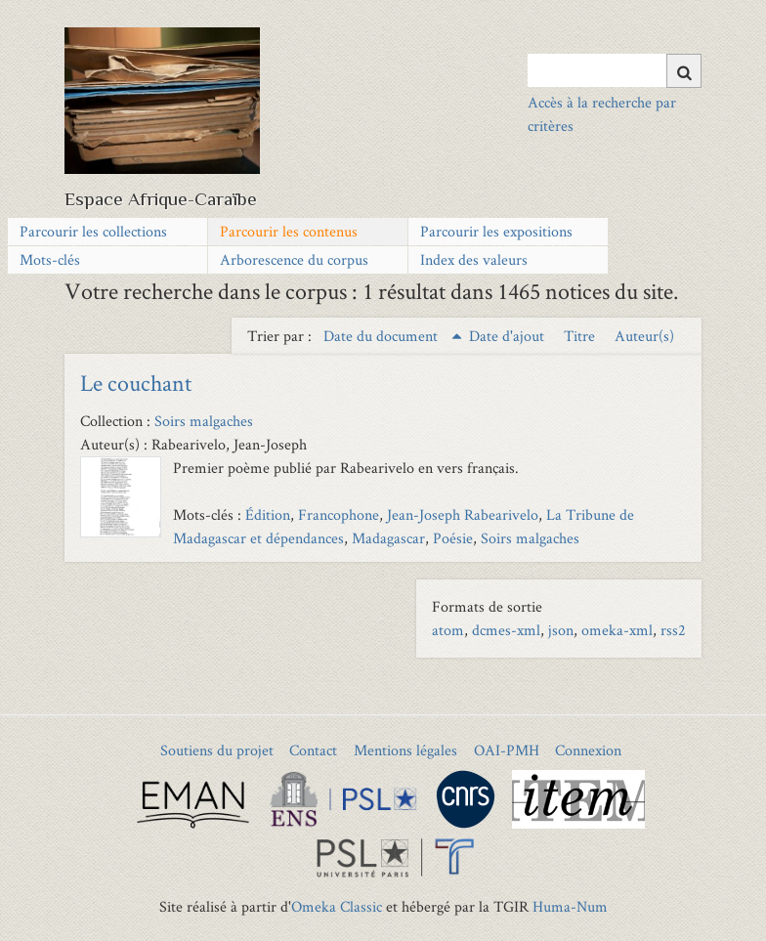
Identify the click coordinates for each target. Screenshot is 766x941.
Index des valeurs (474, 259)
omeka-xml (617, 630)
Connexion (588, 750)
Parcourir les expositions (496, 231)
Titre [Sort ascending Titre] (581, 335)
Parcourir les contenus (289, 231)
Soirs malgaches (203, 420)
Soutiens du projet (217, 750)
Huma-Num (570, 906)
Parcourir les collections (93, 231)
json (561, 630)
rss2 (673, 630)
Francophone (338, 514)
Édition (267, 514)
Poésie (453, 538)
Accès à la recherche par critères (602, 114)
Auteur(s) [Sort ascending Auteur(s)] (644, 335)
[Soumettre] (684, 71)
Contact (313, 750)
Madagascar (388, 538)
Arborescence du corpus (294, 259)
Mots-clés (50, 259)
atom (448, 630)
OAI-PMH (506, 750)
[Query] (614, 70)
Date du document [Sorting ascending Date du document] (382, 335)
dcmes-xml (506, 630)
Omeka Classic (336, 906)
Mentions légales (405, 750)
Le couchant (136, 382)
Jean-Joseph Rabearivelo (462, 514)
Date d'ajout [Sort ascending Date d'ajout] (508, 335)
